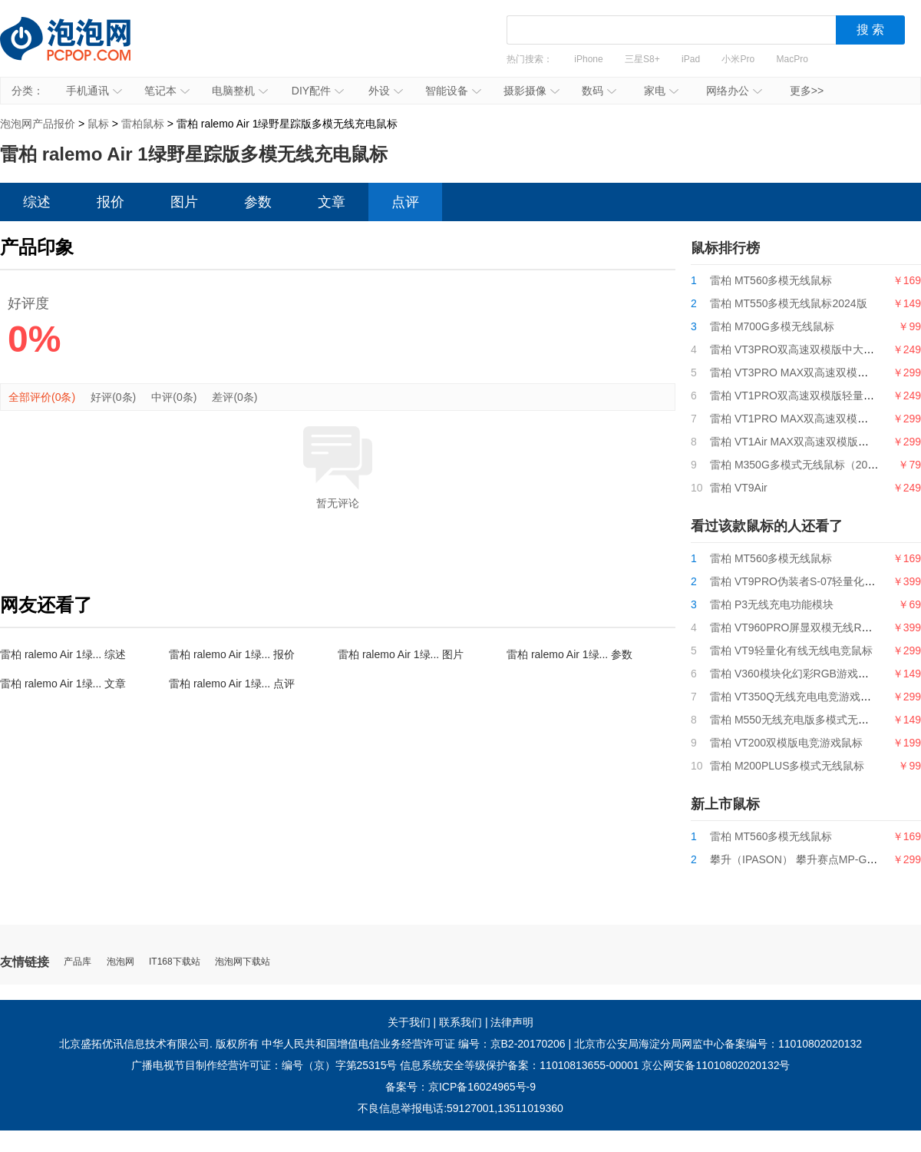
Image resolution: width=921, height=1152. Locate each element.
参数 (258, 202)
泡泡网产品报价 (80, 50)
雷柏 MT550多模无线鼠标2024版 (788, 303)
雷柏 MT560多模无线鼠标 (771, 280)
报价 (110, 202)
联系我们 (460, 1022)
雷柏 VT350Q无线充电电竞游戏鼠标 (796, 696)
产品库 (77, 962)
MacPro (792, 59)
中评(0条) (173, 397)
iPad (691, 59)
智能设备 (453, 90)
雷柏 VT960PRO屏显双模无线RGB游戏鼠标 (815, 627)
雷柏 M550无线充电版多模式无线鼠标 (800, 719)
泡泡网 (120, 962)
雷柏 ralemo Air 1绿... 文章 (63, 683)
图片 (184, 202)
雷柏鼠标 (142, 124)
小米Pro (737, 59)
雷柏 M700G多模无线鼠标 (772, 326)
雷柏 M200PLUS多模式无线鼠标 (787, 766)
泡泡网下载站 (242, 962)
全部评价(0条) (41, 397)
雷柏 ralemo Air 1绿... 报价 (232, 654)
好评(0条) (113, 397)
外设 (385, 90)
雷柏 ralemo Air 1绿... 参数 (569, 654)
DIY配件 (318, 90)
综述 (37, 202)
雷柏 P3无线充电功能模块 (772, 604)
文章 (331, 202)
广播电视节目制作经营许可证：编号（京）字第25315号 (264, 1065)
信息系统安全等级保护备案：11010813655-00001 (519, 1065)
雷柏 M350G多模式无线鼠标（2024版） (805, 464)
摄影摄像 (531, 90)
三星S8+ (642, 59)
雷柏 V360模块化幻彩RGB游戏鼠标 (795, 673)
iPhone (588, 59)
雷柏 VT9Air (739, 488)
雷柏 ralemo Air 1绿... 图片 (401, 654)
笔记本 (167, 90)
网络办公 (734, 90)
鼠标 (98, 124)
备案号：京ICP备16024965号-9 (460, 1087)
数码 (599, 90)
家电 (661, 90)
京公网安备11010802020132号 (716, 1065)
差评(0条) (234, 397)
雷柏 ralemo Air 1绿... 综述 (63, 654)
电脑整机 (240, 90)
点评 (405, 202)
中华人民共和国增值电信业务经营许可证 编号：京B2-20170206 (414, 1044)
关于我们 (409, 1022)
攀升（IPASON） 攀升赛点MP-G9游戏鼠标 (813, 859)
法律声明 (511, 1022)
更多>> (807, 90)
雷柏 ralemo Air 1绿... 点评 (232, 683)
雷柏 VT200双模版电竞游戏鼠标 (786, 743)
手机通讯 (94, 90)
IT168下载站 (174, 962)
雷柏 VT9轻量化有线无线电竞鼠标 (791, 650)
